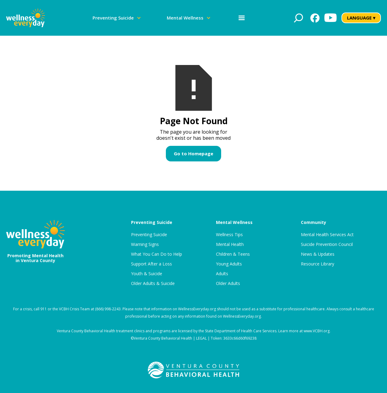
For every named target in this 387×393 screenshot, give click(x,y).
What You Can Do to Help (156, 254)
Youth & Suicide (146, 273)
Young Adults (229, 263)
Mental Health (230, 244)
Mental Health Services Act (327, 234)
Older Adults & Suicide (153, 283)
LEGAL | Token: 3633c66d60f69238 (226, 338)
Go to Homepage (193, 153)
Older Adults (228, 283)
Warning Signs (145, 244)
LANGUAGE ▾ (361, 18)
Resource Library (317, 263)
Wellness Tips (229, 234)
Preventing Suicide (149, 234)
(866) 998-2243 (108, 309)
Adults (222, 273)
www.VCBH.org (317, 331)
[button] (117, 18)
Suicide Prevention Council (327, 244)
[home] (25, 18)
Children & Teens (233, 254)
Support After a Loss (151, 263)
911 (43, 309)
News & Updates (317, 254)
